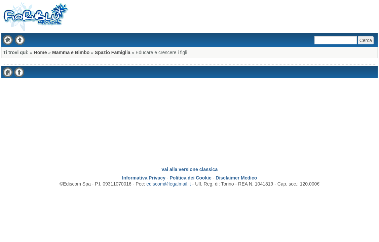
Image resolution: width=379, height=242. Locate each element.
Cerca (365, 40)
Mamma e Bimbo (70, 52)
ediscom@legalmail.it (168, 184)
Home (40, 52)
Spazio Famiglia (112, 52)
